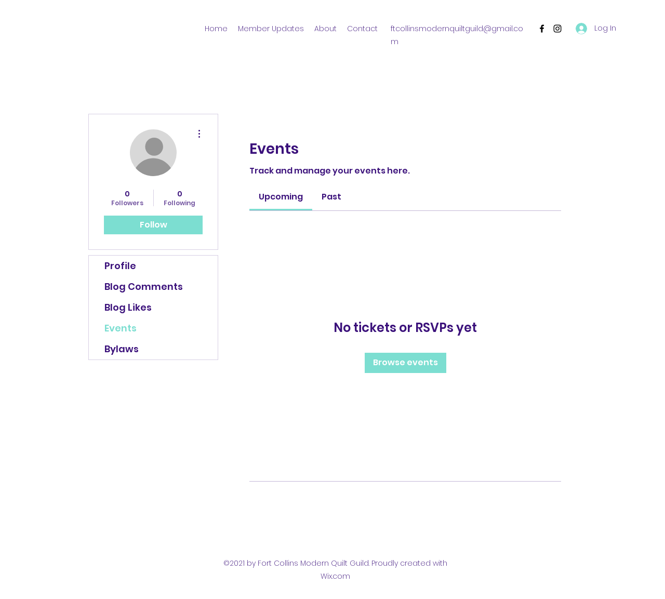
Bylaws (121, 348)
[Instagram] (557, 28)
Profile (120, 265)
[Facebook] (542, 28)
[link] (281, 197)
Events (120, 328)
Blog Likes (128, 307)
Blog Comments (143, 286)
